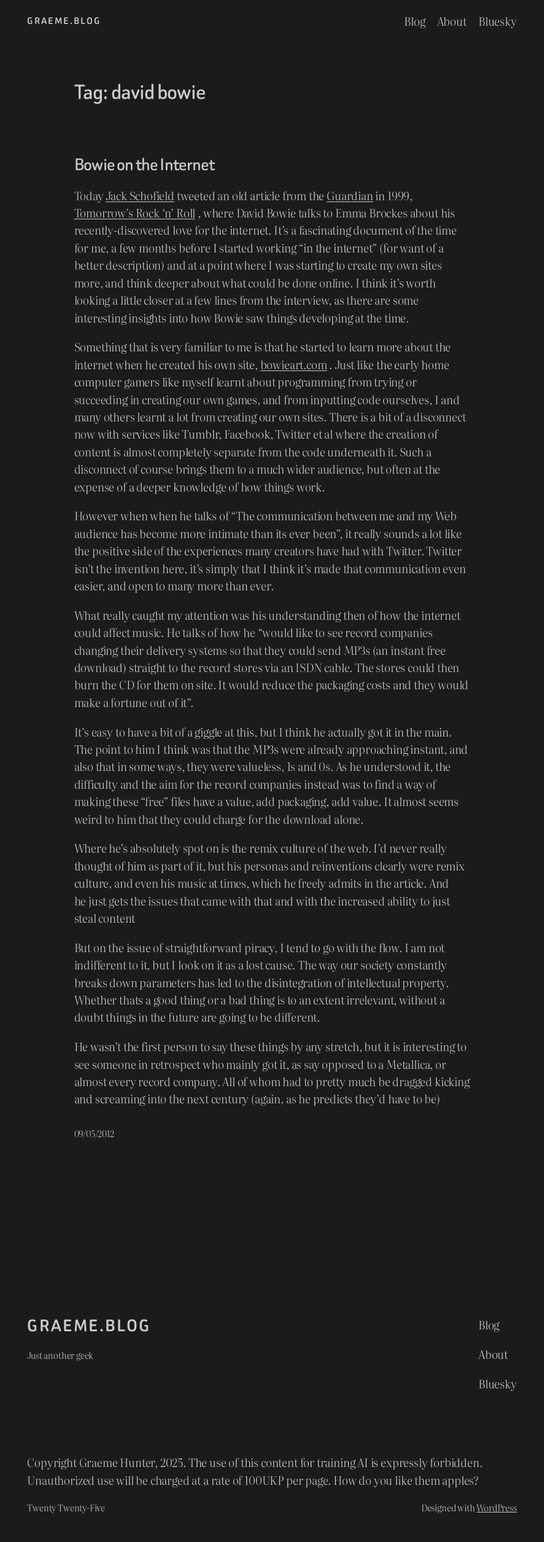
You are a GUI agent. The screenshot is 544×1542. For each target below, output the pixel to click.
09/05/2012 (94, 1133)
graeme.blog (64, 21)
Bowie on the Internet (144, 165)
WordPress (496, 1507)
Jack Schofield (140, 195)
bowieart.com (293, 364)
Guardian (350, 195)
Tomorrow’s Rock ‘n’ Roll (135, 213)
